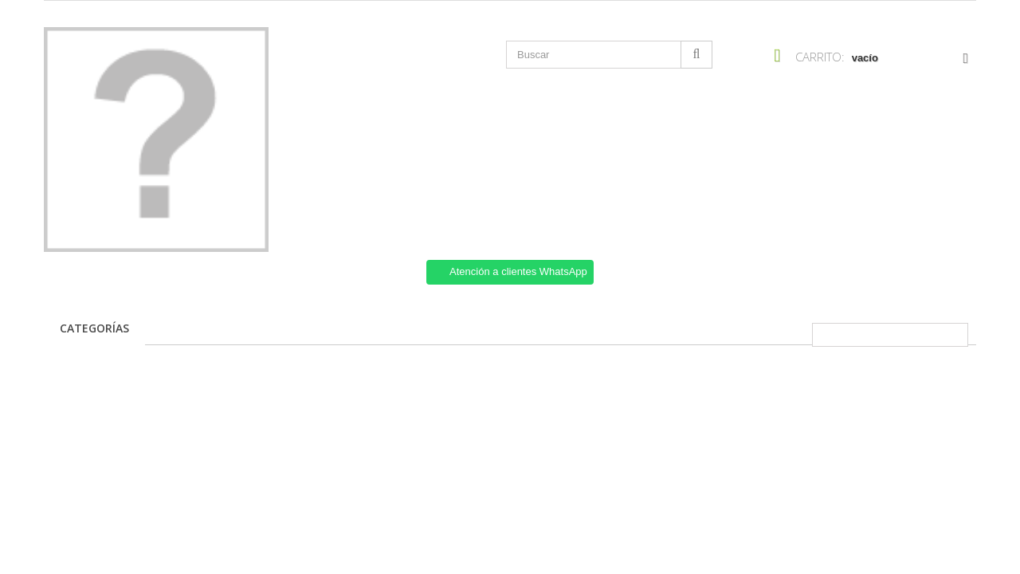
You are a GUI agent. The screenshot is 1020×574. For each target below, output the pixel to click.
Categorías (94, 328)
